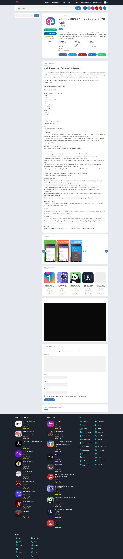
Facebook (63, 55)
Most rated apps (97, 2)
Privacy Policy (55, 2)
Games (76, 2)
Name (46, 374)
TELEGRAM (49, 33)
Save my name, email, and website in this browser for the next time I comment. (66, 396)
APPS (69, 2)
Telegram (92, 55)
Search (36, 15)
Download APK (50, 29)
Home (47, 2)
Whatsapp (101, 55)
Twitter (72, 55)
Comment (47, 354)
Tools (68, 16)
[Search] (49, 8)
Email (46, 381)
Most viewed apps (86, 2)
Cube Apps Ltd (62, 42)
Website (46, 389)
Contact (63, 2)
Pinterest (82, 55)
